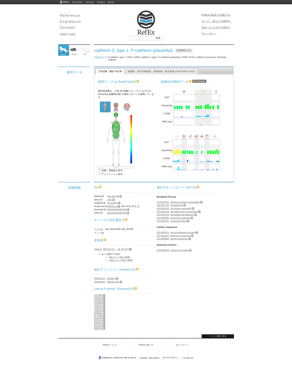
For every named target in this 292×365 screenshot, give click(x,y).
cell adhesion (176, 205)
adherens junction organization (185, 202)
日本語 (72, 34)
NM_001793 (113, 196)
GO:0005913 (163, 232)
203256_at (112, 206)
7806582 (98, 310)
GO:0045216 (163, 211)
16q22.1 (98, 249)
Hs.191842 (112, 203)
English (63, 34)
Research (77, 2)
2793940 (98, 303)
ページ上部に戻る (217, 336)
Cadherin (110, 278)
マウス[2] (98, 229)
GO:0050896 (163, 218)
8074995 (98, 315)
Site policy (154, 357)
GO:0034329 (163, 208)
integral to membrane (180, 236)
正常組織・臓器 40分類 (110, 71)
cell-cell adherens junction (182, 232)
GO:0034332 (163, 202)
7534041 (98, 305)
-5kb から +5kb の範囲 (119, 257)
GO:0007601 (163, 221)
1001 (109, 199)
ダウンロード (181, 345)
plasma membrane (179, 239)
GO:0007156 (163, 215)
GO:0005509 (163, 250)
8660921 (98, 323)
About (111, 2)
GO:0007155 (163, 205)
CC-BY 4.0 (188, 357)
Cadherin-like (112, 282)
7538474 (98, 308)
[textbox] (142, 38)
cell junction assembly (180, 208)
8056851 (98, 313)
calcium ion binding (179, 250)
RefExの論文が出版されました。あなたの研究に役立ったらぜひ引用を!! (216, 21)
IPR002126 (99, 278)
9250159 (98, 328)
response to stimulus (180, 218)
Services (89, 2)
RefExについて (110, 345)
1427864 (98, 295)
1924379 (98, 298)
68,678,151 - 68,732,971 (116, 249)
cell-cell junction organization (184, 211)
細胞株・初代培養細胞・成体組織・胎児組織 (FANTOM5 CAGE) (161, 71)
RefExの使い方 (146, 345)
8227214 (98, 320)
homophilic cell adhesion (182, 215)
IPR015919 (99, 282)
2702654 (98, 300)
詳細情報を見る (183, 50)
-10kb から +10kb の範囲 (120, 260)
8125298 (98, 318)
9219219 (98, 325)
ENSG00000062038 (116, 209)
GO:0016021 (163, 236)
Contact (101, 2)
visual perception (178, 221)
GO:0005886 (163, 239)
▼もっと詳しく (209, 33)
